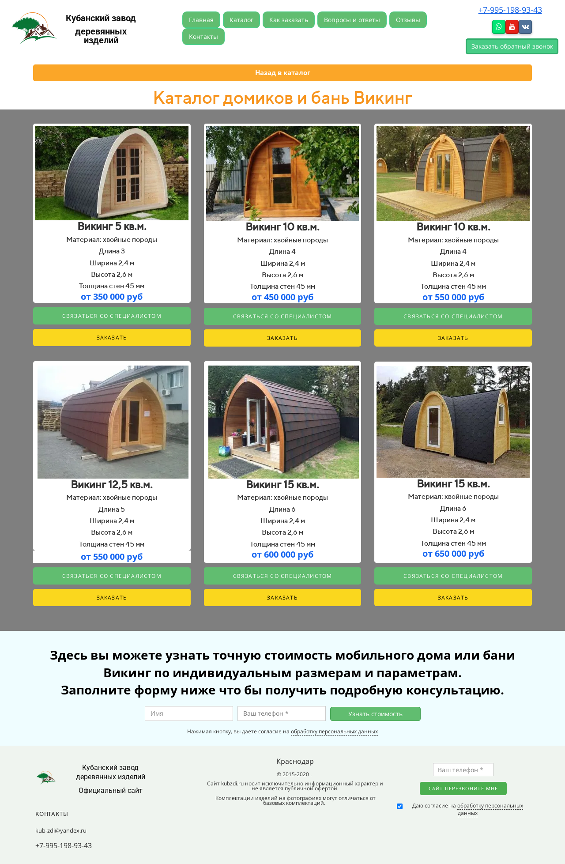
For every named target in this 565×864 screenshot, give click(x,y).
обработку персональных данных (334, 731)
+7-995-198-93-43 (510, 9)
